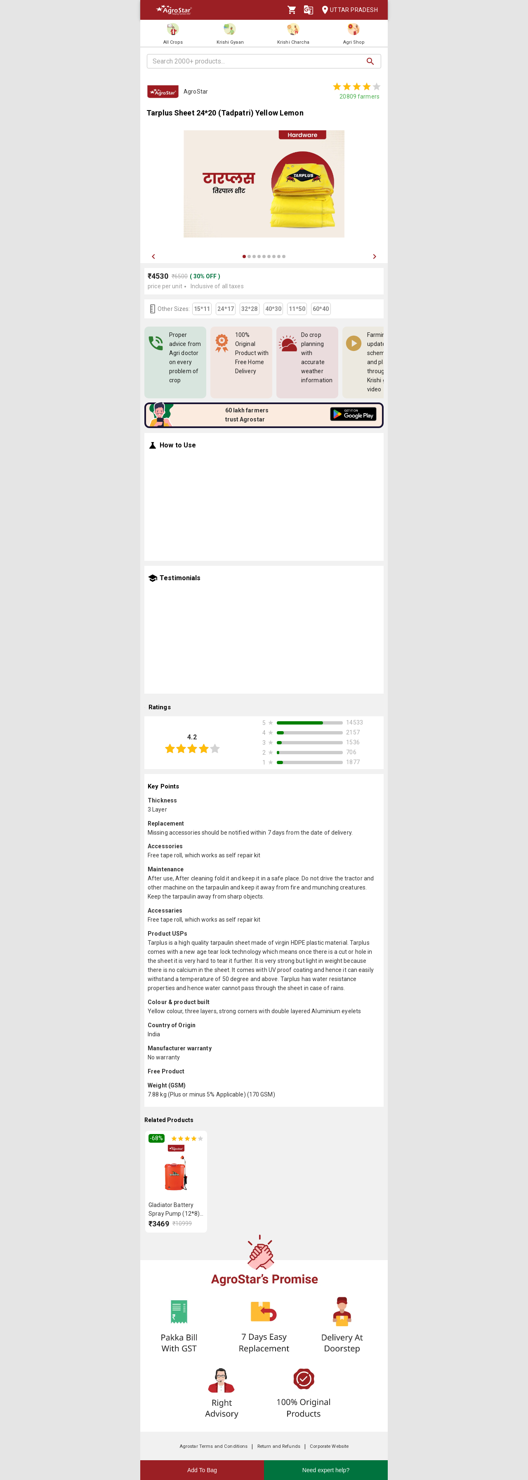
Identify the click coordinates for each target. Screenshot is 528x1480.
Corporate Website (329, 1446)
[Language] (308, 10)
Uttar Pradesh (347, 10)
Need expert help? (325, 1470)
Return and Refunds (278, 1446)
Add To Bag (202, 1470)
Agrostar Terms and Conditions (213, 1446)
